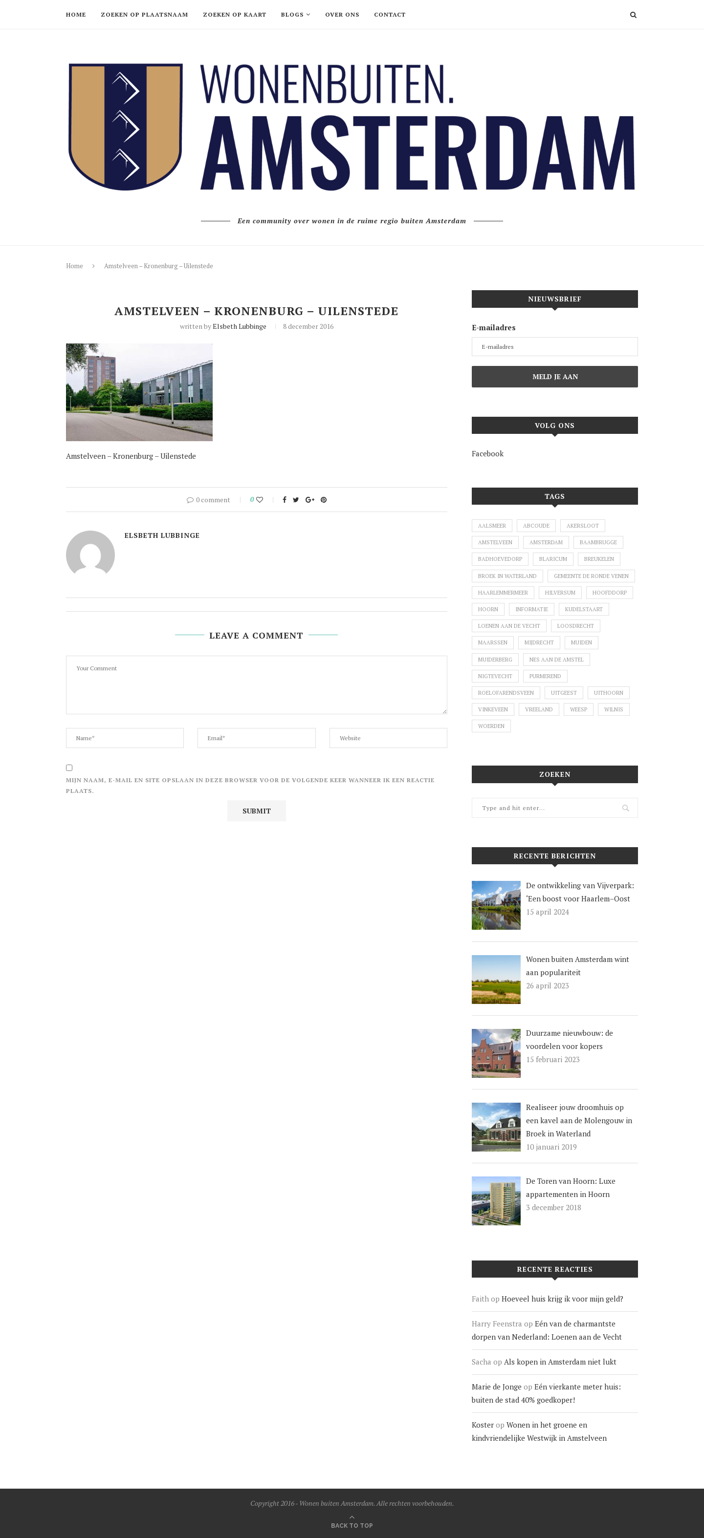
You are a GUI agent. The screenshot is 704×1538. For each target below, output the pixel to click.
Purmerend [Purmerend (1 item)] (545, 676)
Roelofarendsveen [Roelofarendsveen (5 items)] (506, 692)
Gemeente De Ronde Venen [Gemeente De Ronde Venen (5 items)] (591, 576)
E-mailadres (494, 327)
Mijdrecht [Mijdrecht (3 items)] (539, 642)
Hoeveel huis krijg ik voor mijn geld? (562, 1298)
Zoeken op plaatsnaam (144, 14)
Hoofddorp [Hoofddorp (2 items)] (610, 592)
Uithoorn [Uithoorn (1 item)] (608, 692)
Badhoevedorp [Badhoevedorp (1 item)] (500, 558)
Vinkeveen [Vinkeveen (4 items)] (493, 709)
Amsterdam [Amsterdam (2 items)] (546, 542)
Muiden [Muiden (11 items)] (581, 642)
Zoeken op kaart (234, 14)
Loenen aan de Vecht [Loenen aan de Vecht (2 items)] (509, 625)
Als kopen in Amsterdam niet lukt (560, 1362)
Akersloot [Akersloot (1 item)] (583, 525)
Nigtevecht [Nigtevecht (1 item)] (495, 676)
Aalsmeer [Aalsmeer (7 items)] (492, 525)
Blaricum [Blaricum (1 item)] (553, 558)
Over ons (342, 14)
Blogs (292, 14)
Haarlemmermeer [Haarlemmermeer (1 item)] (503, 592)
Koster (483, 1425)
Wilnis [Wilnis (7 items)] (613, 709)
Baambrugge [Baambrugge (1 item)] (598, 542)
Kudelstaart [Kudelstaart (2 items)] (584, 609)
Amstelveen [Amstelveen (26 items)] (495, 542)
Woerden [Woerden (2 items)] (491, 726)
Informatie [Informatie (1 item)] (531, 609)
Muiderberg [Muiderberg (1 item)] (495, 659)
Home (76, 14)
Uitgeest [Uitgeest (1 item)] (564, 692)
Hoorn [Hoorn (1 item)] (488, 609)
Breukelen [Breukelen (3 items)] (599, 558)
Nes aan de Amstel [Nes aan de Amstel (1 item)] (556, 659)
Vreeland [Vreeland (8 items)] (539, 709)
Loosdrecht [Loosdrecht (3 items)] (575, 625)
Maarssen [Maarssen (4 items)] (492, 642)
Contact (390, 14)
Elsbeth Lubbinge (239, 326)
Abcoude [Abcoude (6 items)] (536, 525)
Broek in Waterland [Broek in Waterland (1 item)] (507, 576)
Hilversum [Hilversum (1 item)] (560, 592)
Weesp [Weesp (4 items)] (578, 709)
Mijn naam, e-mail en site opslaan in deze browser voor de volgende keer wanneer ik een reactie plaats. (250, 785)
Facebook (488, 453)
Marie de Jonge (497, 1386)
